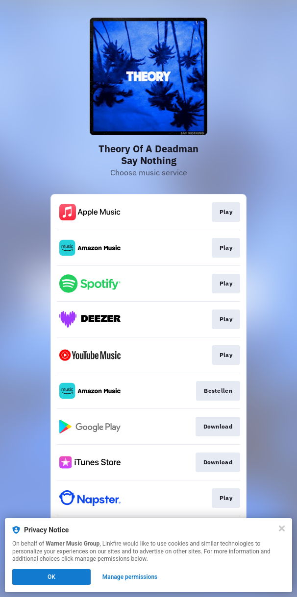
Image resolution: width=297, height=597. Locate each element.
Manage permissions (130, 576)
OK (51, 576)
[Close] (282, 528)
